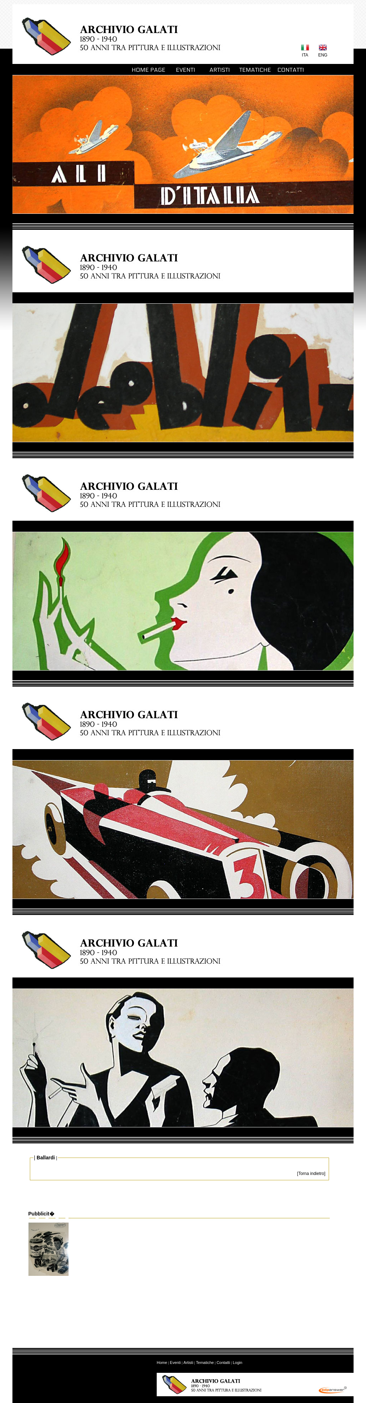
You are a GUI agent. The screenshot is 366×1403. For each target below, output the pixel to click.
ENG (322, 55)
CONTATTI (290, 69)
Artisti (188, 1362)
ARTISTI (219, 69)
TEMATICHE (255, 69)
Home (162, 1362)
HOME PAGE (149, 69)
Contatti (223, 1362)
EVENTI (184, 69)
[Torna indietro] (311, 1173)
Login (237, 1362)
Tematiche (205, 1362)
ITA (305, 55)
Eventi (175, 1362)
